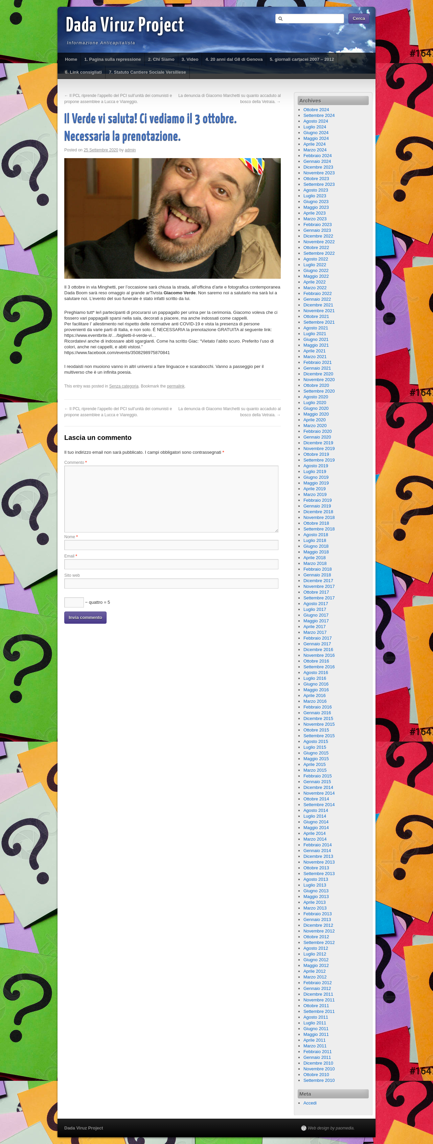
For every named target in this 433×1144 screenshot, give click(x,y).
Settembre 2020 (319, 391)
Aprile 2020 (314, 419)
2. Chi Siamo (161, 59)
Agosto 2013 (315, 879)
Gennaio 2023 (317, 230)
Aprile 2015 (314, 764)
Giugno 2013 (315, 890)
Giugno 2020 (315, 408)
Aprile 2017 (314, 626)
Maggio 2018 (316, 551)
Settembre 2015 (319, 735)
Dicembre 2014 (318, 787)
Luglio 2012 (314, 953)
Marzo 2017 (315, 632)
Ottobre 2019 (316, 454)
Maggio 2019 (316, 483)
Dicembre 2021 (318, 304)
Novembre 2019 (319, 448)
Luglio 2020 (314, 402)
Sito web (72, 575)
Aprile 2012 (314, 971)
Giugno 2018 (315, 546)
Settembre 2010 (319, 1080)
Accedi (310, 1102)
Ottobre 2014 (316, 798)
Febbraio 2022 (317, 293)
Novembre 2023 (319, 172)
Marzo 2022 (315, 287)
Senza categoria (124, 386)
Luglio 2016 (314, 678)
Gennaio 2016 (317, 712)
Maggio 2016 (316, 689)
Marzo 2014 (315, 839)
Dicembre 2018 (318, 511)
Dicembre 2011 (318, 994)
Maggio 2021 (316, 345)
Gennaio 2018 (317, 574)
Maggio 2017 (316, 620)
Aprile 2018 (314, 557)
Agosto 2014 (315, 810)
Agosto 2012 (315, 948)
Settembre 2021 (319, 322)
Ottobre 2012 (316, 936)
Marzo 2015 (315, 770)
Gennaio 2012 (317, 988)
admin (130, 150)
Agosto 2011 (315, 1017)
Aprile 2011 (314, 1040)
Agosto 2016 (315, 672)
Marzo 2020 (315, 425)
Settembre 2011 (319, 1011)
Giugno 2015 (315, 752)
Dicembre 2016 (318, 649)
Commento (75, 462)
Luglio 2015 (314, 747)
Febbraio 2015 (317, 775)
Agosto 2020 (315, 396)
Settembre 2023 (319, 184)
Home (71, 59)
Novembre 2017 (319, 586)
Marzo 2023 (315, 218)
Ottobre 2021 (316, 316)
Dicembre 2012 (318, 925)
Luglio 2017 (314, 609)
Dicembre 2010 (318, 1063)
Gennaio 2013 (317, 919)
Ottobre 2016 (316, 661)
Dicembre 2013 (318, 856)
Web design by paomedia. (331, 1128)
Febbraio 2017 (317, 638)
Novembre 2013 (319, 862)
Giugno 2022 (315, 270)
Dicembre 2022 (318, 236)
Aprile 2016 (314, 695)
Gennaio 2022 (317, 299)
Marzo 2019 (315, 494)
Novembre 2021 (319, 310)
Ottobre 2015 (316, 729)
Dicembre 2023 (318, 167)
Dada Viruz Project (125, 26)
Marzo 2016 (315, 701)
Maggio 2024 (316, 138)
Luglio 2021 (314, 333)
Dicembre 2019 (318, 442)
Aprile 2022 (314, 281)
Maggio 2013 (316, 896)
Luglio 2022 (314, 264)
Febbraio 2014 (317, 844)
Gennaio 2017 (317, 643)
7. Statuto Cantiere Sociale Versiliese (147, 72)
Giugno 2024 (315, 132)
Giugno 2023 (315, 201)
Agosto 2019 (315, 465)
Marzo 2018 (315, 563)
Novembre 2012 (319, 931)
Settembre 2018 (319, 528)
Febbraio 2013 (317, 913)
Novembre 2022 (319, 241)
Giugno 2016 (315, 684)
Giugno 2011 (315, 1028)
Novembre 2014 (319, 793)
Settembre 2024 (319, 115)
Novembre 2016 (319, 655)
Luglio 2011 (314, 1022)
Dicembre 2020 (318, 373)
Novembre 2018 (319, 517)
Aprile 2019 (314, 488)
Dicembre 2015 (318, 718)
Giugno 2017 (315, 615)
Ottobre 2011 (316, 1005)
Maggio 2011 (316, 1034)
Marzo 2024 (315, 149)
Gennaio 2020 (317, 437)
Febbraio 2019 (317, 500)
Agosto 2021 (315, 327)
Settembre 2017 (319, 597)
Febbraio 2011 (317, 1051)
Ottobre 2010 (316, 1074)
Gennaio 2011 (317, 1057)
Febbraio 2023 (317, 224)
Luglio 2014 (314, 816)
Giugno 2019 (315, 477)
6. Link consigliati (83, 72)
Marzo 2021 (315, 356)
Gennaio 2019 (317, 505)
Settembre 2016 (319, 666)
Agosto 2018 (315, 534)
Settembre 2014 (319, 804)
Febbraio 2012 (317, 982)
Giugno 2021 (315, 339)
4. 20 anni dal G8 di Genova (234, 59)
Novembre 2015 (319, 724)
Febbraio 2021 (317, 362)
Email (70, 556)
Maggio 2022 (316, 276)
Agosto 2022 (315, 259)
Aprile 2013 (314, 902)
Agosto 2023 (315, 190)
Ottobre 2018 (316, 523)
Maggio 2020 (316, 414)
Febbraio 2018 (317, 569)
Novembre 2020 (319, 379)
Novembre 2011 (319, 999)
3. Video (190, 59)
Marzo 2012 (315, 976)
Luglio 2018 (314, 540)
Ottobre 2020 (316, 385)
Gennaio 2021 (317, 368)
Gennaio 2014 (317, 850)
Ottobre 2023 (316, 178)
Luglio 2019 (314, 471)
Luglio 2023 (314, 195)
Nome (71, 536)
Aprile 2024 (314, 144)
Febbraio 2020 (317, 431)
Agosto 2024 (315, 121)
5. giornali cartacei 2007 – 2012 (302, 59)
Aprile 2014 (314, 833)
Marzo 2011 (315, 1045)
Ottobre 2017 (316, 592)
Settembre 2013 (319, 873)
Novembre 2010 (319, 1068)
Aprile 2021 (314, 350)
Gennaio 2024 (317, 161)
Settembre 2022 (319, 253)
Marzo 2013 (315, 908)
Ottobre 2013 (316, 867)
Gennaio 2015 (317, 781)
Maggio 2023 (316, 207)
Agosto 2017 (315, 603)
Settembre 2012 (319, 942)
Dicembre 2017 (318, 580)
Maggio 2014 (316, 827)
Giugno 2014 (315, 821)
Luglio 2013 (314, 885)
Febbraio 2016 (317, 707)
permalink (176, 386)
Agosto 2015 (315, 741)
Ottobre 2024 (316, 109)
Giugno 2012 (315, 959)
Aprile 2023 (314, 213)
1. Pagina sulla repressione (112, 59)
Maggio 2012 (316, 965)
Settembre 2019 (319, 460)
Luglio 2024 (314, 126)
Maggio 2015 (316, 758)
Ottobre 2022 (316, 247)
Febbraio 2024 (317, 155)
